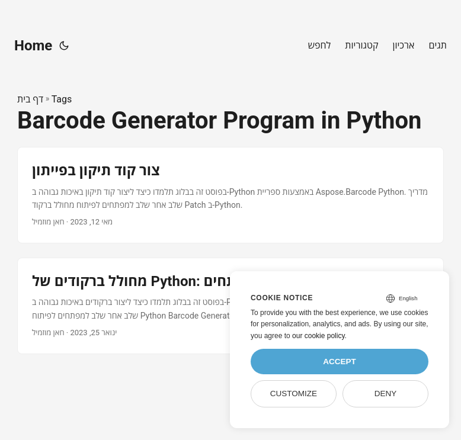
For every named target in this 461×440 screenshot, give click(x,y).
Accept (339, 361)
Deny (385, 393)
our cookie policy (318, 336)
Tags (62, 99)
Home (33, 45)
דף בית (30, 99)
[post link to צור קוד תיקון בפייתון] (230, 195)
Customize (293, 393)
